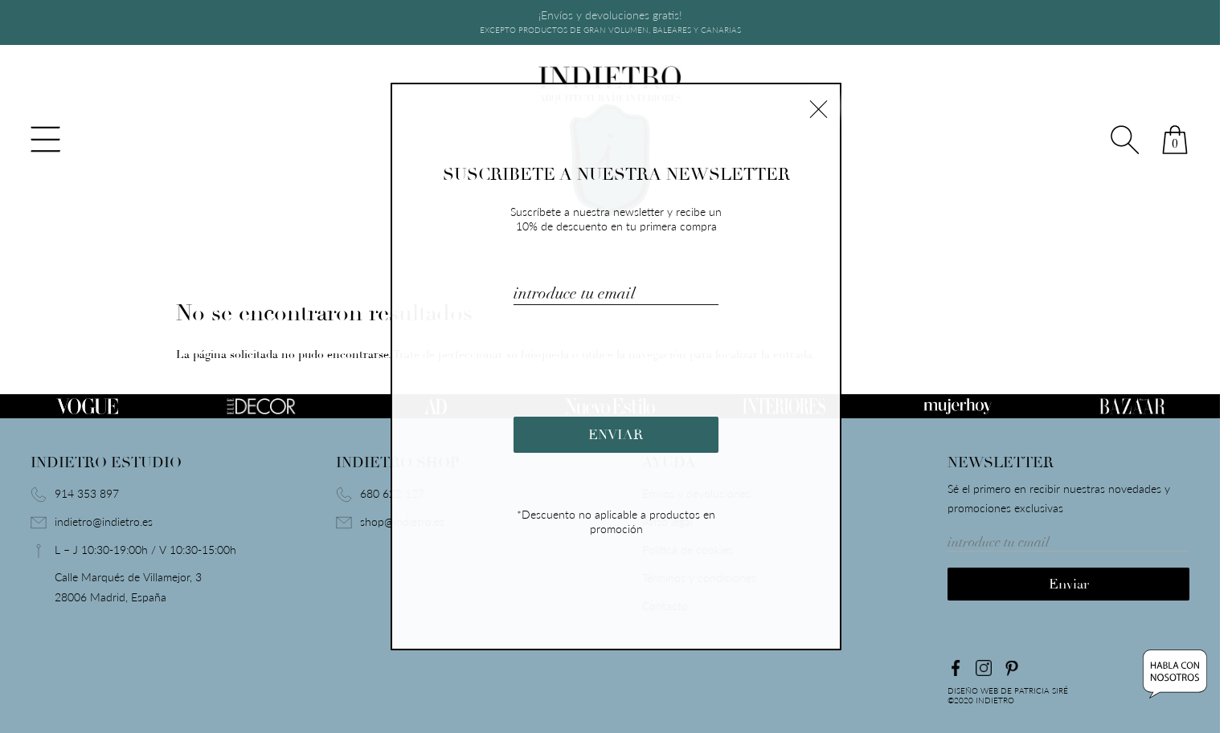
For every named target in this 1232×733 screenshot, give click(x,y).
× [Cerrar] (818, 106)
